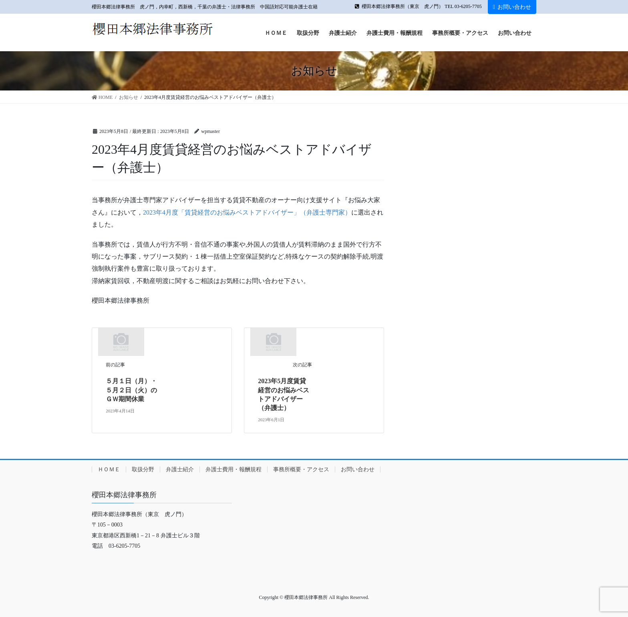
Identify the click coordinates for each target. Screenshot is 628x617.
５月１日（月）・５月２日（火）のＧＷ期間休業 (131, 390)
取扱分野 (143, 469)
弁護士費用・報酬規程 (233, 469)
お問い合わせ (512, 7)
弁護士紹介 (180, 469)
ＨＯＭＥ (109, 469)
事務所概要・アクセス (301, 469)
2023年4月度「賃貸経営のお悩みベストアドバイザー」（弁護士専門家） (247, 212)
